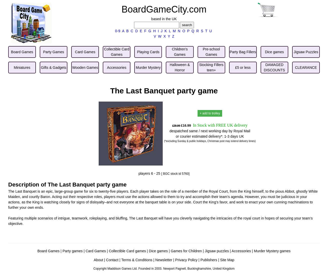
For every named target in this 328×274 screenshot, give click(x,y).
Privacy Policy (186, 260)
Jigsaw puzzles (217, 251)
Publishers (208, 260)
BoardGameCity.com (163, 9)
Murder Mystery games (272, 251)
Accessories (241, 251)
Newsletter (163, 260)
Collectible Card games (127, 251)
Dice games (158, 251)
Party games (73, 251)
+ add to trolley (210, 113)
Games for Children (186, 251)
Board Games (48, 251)
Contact (112, 260)
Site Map (227, 260)
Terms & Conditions (136, 260)
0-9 (117, 31)
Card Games (96, 251)
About (98, 260)
